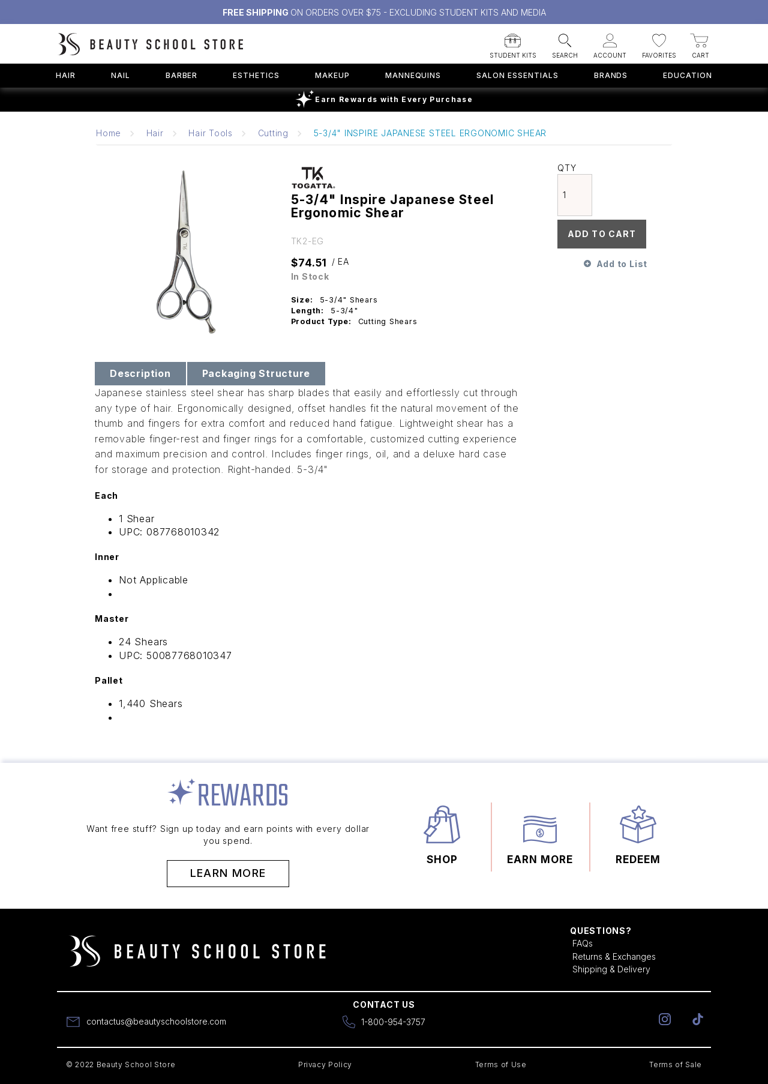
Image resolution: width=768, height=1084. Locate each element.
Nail (120, 75)
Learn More (228, 873)
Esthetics (256, 75)
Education (687, 75)
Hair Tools (210, 133)
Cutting (273, 133)
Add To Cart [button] (602, 234)
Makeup (332, 75)
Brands (611, 75)
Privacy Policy (325, 1064)
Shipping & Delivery (611, 969)
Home (108, 133)
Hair (66, 75)
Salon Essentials (517, 75)
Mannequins (413, 75)
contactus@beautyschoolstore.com (156, 1021)
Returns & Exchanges (614, 956)
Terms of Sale (675, 1064)
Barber (182, 75)
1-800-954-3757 (393, 1022)
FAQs (582, 943)
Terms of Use (501, 1064)
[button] (513, 42)
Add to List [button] (621, 264)
